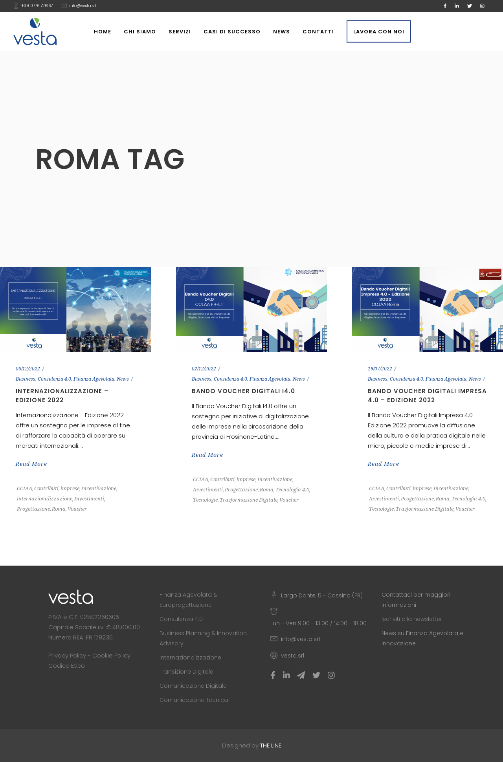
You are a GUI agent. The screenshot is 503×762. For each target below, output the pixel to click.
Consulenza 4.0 (54, 379)
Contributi (46, 488)
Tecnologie (205, 500)
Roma (59, 509)
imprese (70, 488)
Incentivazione (98, 488)
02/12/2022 (204, 369)
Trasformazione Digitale (248, 500)
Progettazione (33, 509)
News (123, 379)
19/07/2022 (380, 369)
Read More (31, 464)
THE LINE (270, 745)
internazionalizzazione (44, 499)
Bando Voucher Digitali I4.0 (243, 391)
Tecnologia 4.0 (292, 490)
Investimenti (89, 499)
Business (25, 379)
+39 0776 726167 (37, 6)
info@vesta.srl (82, 6)
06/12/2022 (28, 369)
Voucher (77, 509)
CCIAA (24, 488)
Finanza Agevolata (93, 379)
